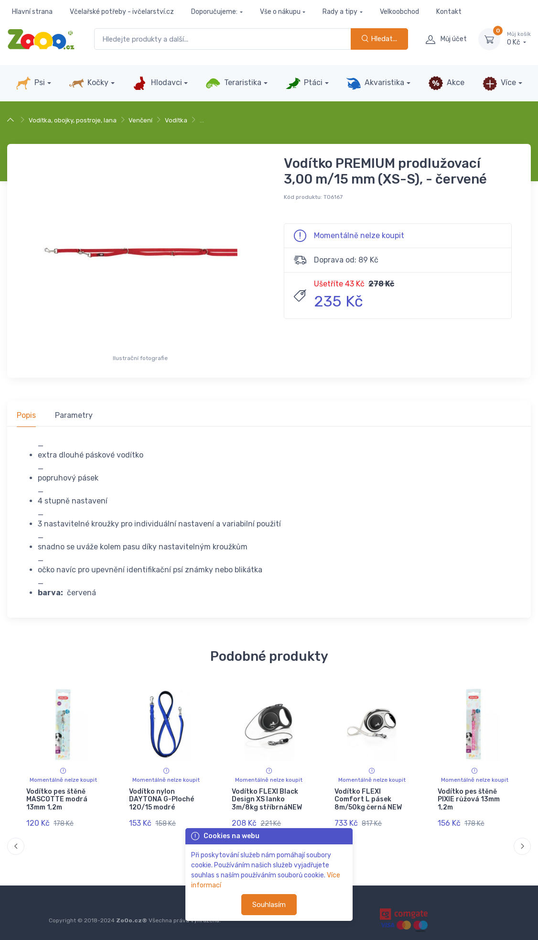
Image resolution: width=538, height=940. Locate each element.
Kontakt (449, 12)
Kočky (88, 83)
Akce (446, 83)
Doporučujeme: (214, 12)
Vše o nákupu (280, 12)
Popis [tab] (26, 415)
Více (499, 83)
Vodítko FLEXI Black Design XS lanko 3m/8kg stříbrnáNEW (267, 799)
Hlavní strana (32, 12)
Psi (30, 83)
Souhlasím (269, 904)
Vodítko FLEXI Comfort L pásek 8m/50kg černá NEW (368, 799)
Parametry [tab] (74, 415)
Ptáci (304, 83)
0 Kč (519, 39)
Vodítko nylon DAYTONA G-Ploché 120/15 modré (161, 799)
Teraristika (233, 83)
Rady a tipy (340, 12)
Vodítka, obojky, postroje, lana (73, 120)
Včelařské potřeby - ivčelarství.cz (122, 12)
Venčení (140, 120)
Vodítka (176, 120)
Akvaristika (375, 83)
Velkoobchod (399, 12)
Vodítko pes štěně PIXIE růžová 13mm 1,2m (469, 799)
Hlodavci (157, 83)
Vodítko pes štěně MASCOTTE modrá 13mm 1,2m (56, 799)
